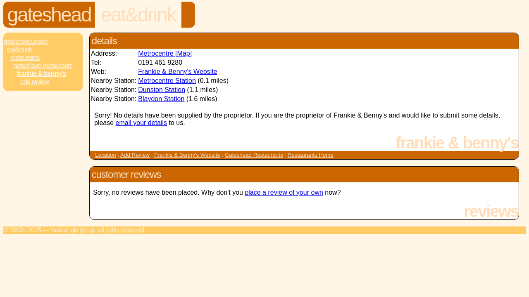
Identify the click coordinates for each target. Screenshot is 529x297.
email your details (141, 122)
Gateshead (49, 15)
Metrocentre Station (167, 80)
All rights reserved (121, 229)
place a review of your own (284, 192)
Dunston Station (161, 89)
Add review (34, 81)
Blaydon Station (161, 98)
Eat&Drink (138, 15)
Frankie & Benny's (41, 73)
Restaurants (25, 57)
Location (105, 155)
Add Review (135, 155)
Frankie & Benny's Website (177, 71)
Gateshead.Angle (26, 41)
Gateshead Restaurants (43, 65)
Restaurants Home (311, 155)
